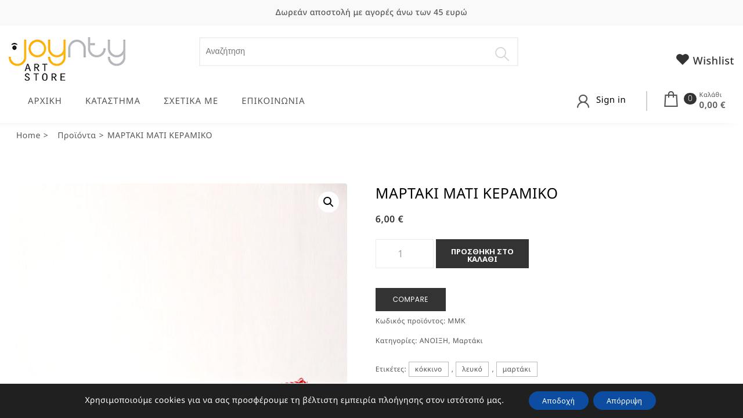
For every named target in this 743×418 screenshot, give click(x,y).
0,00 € (712, 105)
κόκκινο (428, 369)
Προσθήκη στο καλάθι (482, 255)
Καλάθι (710, 95)
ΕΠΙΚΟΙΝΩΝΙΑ (273, 101)
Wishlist (704, 60)
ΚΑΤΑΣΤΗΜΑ (112, 101)
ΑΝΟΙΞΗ (434, 340)
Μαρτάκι (468, 340)
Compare (410, 299)
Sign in (611, 100)
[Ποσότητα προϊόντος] (405, 253)
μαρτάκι (517, 369)
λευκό (472, 369)
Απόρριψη (630, 399)
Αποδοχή (553, 399)
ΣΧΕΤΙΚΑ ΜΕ (191, 101)
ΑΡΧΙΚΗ (45, 101)
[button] (328, 202)
